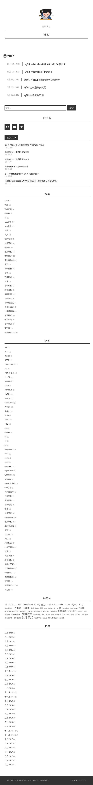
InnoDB (7, 377)
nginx (7, 458)
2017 (10, 56)
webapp (8, 479)
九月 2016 (9, 765)
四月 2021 (9, 654)
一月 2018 (9, 726)
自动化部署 (9, 307)
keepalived (9, 449)
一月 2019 (9, 688)
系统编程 (8, 286)
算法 (6, 281)
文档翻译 (8, 256)
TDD (6, 424)
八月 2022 (9, 637)
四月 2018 (9, 714)
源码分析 (8, 269)
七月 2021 (9, 650)
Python (7, 407)
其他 (6, 230)
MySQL (7, 394)
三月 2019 (9, 684)
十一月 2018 (10, 697)
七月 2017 (9, 752)
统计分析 (8, 290)
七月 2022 (9, 641)
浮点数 (7, 535)
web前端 (8, 222)
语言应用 (8, 320)
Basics (7, 356)
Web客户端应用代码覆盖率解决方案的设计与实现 (24, 144)
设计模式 (8, 315)
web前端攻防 (10, 483)
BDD (6, 352)
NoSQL (7, 398)
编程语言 (8, 294)
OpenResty (9, 403)
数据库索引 (9, 517)
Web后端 (8, 209)
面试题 (7, 328)
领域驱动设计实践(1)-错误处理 (17, 152)
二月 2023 (9, 633)
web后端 (8, 226)
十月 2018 (9, 701)
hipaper (82, 780)
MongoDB (8, 390)
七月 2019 (9, 680)
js (5, 445)
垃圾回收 (8, 500)
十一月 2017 (10, 735)
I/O (6, 369)
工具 (6, 235)
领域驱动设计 (10, 333)
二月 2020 (9, 667)
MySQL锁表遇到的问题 (35, 87)
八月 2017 (9, 748)
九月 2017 (9, 743)
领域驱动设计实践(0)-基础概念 (17, 159)
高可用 (7, 590)
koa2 (6, 454)
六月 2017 (9, 756)
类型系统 (8, 556)
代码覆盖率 (9, 492)
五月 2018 (9, 709)
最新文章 (11, 137)
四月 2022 (9, 646)
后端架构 (8, 496)
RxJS (7, 415)
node (6, 462)
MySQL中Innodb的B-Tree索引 (39, 72)
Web (6, 205)
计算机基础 (9, 311)
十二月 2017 (10, 731)
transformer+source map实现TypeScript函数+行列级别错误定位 (31, 181)
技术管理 (8, 239)
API (6, 347)
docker (7, 213)
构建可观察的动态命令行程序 (16, 166)
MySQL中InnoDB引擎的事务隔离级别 (42, 79)
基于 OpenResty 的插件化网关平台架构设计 (22, 173)
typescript (8, 475)
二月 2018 (9, 722)
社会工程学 (9, 547)
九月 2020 (9, 658)
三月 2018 (9, 718)
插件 (6, 509)
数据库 (7, 248)
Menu (46, 34)
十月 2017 (9, 739)
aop (6, 428)
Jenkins (8, 381)
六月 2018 (9, 705)
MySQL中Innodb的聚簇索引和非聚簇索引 (45, 64)
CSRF (7, 360)
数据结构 (8, 252)
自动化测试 (9, 303)
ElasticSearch (10, 364)
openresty (8, 466)
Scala (7, 420)
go (6, 441)
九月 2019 (9, 675)
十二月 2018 (10, 692)
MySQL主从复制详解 (34, 95)
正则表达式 (9, 260)
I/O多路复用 (9, 373)
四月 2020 (9, 663)
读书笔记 (8, 324)
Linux (7, 201)
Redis (7, 411)
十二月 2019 (10, 671)
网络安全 (8, 299)
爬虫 (6, 273)
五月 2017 (9, 760)
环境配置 (8, 277)
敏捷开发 (8, 243)
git (5, 218)
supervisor (9, 471)
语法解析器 (9, 577)
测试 (6, 264)
